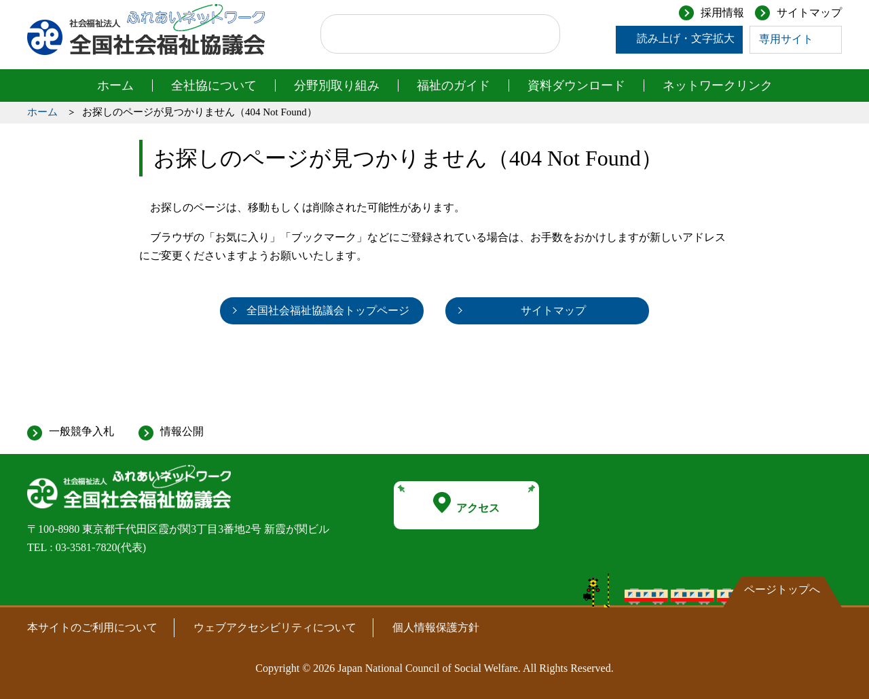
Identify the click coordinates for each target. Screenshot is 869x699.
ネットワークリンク (718, 85)
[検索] (427, 34)
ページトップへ (782, 589)
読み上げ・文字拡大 (686, 38)
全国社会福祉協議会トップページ (327, 310)
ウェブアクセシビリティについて (274, 627)
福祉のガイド (453, 85)
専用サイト (786, 39)
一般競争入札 (81, 431)
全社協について (214, 85)
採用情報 (722, 12)
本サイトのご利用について (92, 627)
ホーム (115, 85)
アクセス (466, 503)
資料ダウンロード (576, 85)
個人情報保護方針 (435, 627)
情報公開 (182, 431)
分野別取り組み (337, 85)
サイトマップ (809, 12)
